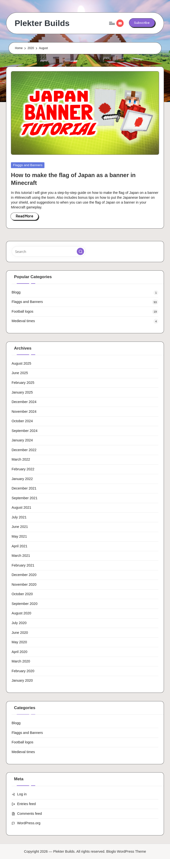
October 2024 (22, 421)
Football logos (23, 311)
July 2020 (19, 623)
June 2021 (20, 527)
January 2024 (22, 440)
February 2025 (23, 383)
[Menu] (111, 23)
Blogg (16, 292)
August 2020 (21, 613)
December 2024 (24, 402)
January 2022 (22, 479)
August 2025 (21, 363)
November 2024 (24, 411)
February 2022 (23, 469)
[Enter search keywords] (49, 251)
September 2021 (25, 498)
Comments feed (29, 814)
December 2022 (24, 450)
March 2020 (21, 661)
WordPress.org (29, 823)
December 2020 (24, 575)
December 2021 (24, 488)
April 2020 (19, 652)
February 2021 (23, 565)
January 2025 (22, 392)
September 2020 (25, 604)
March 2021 (21, 556)
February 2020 (23, 671)
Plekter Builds (42, 23)
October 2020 (22, 594)
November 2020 (24, 584)
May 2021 (19, 536)
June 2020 (20, 633)
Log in (22, 794)
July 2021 (19, 517)
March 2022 (21, 459)
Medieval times (23, 321)
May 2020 (19, 642)
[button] (142, 22)
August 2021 (21, 507)
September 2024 (25, 431)
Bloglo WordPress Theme (126, 851)
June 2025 (20, 373)
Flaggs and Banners (27, 165)
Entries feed (26, 804)
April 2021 (19, 546)
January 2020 (22, 680)
